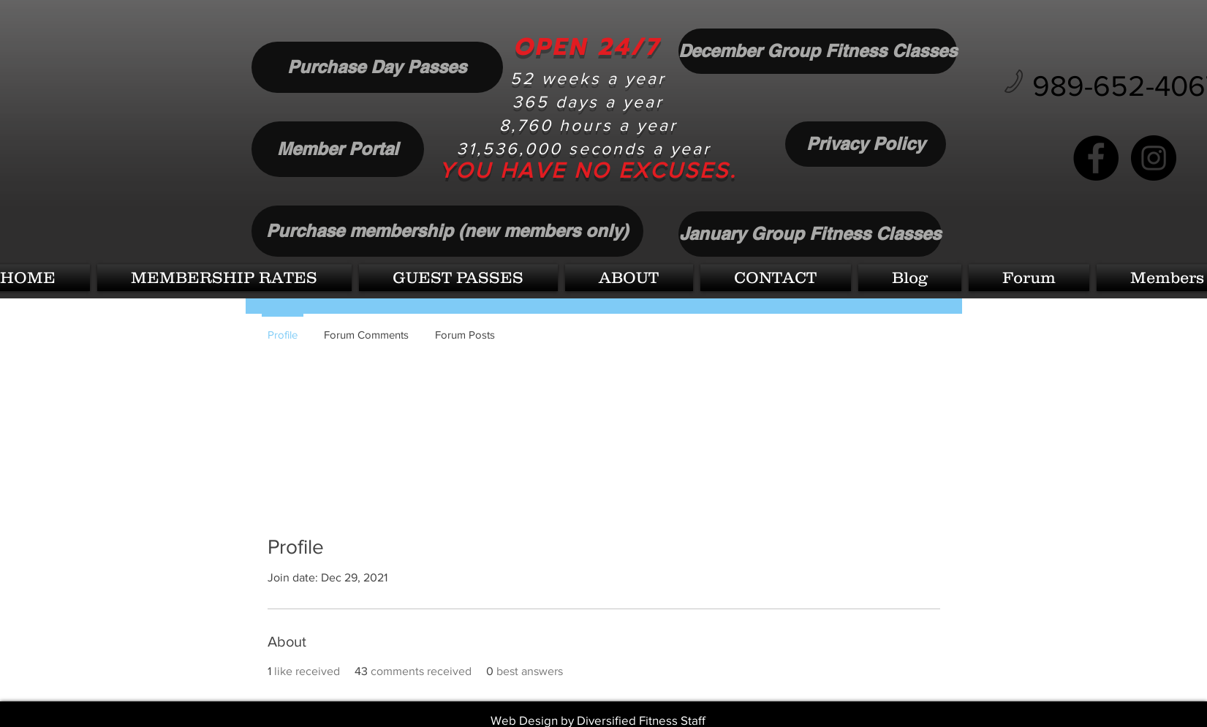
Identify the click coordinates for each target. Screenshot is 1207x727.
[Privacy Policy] (865, 144)
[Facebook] (1096, 158)
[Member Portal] (337, 149)
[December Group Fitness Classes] (817, 51)
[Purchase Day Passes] (377, 67)
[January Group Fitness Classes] (810, 234)
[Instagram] (1153, 158)
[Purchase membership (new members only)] (447, 231)
